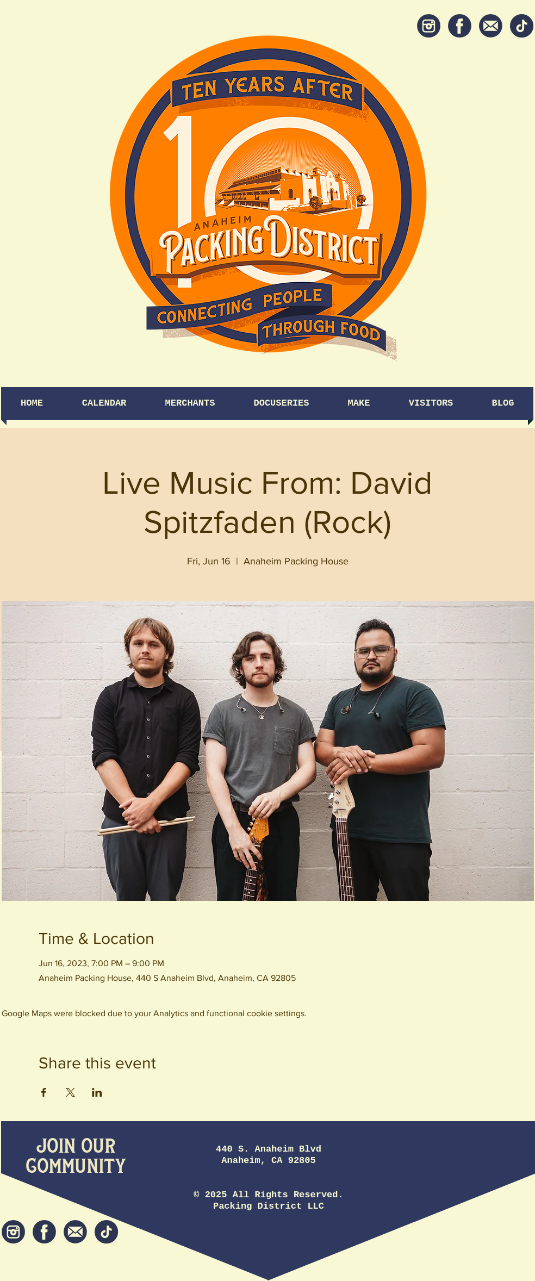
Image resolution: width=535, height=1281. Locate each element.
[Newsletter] (490, 26)
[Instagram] (428, 26)
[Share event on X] (70, 1092)
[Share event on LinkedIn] (97, 1092)
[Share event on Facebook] (44, 1092)
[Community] (76, 1167)
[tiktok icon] (521, 26)
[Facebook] (459, 26)
